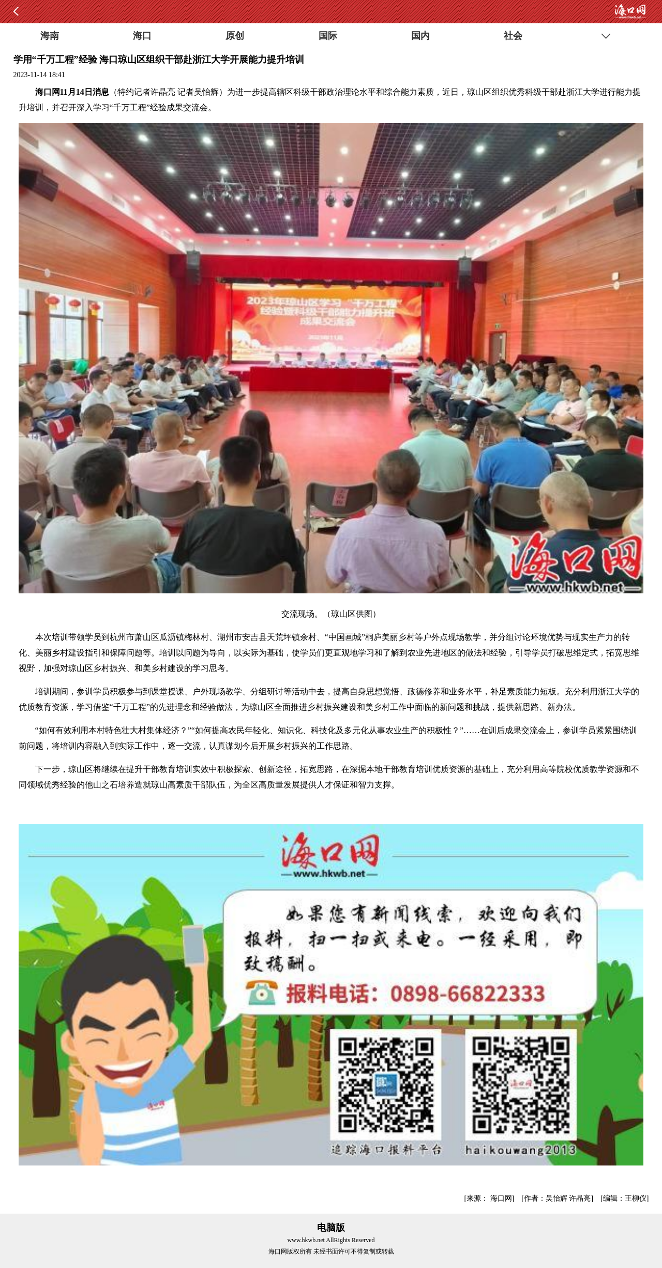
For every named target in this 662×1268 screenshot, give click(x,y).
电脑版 (331, 1227)
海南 (49, 36)
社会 (513, 36)
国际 (328, 36)
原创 (234, 36)
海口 (142, 36)
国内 (420, 36)
